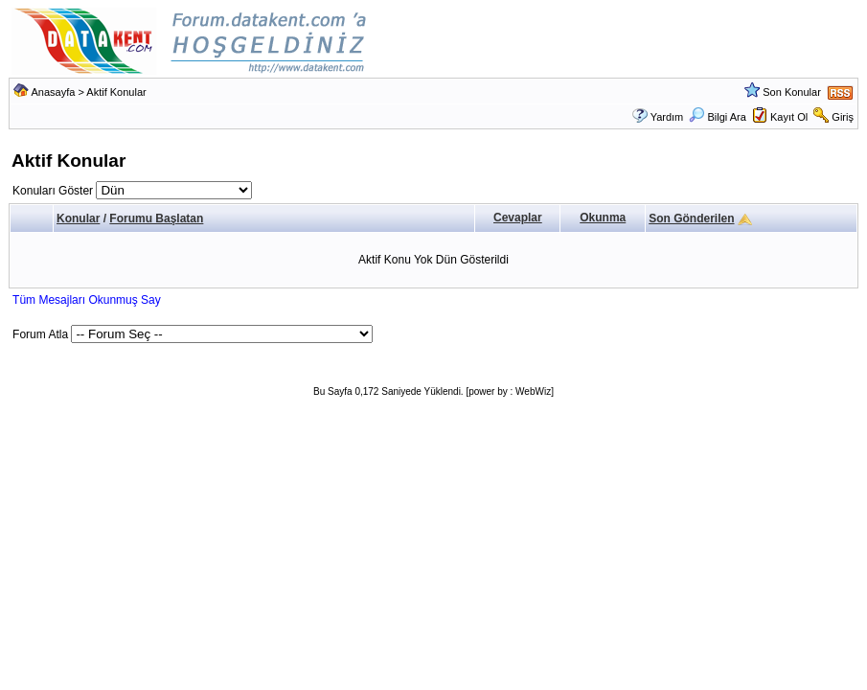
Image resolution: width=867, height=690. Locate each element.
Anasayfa (54, 92)
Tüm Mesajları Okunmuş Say (86, 300)
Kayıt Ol (789, 117)
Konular (78, 218)
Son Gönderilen (691, 218)
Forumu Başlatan (156, 218)
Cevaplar (517, 217)
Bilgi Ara (717, 117)
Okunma (603, 217)
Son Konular (792, 92)
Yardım (667, 117)
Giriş (843, 117)
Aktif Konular (116, 92)
